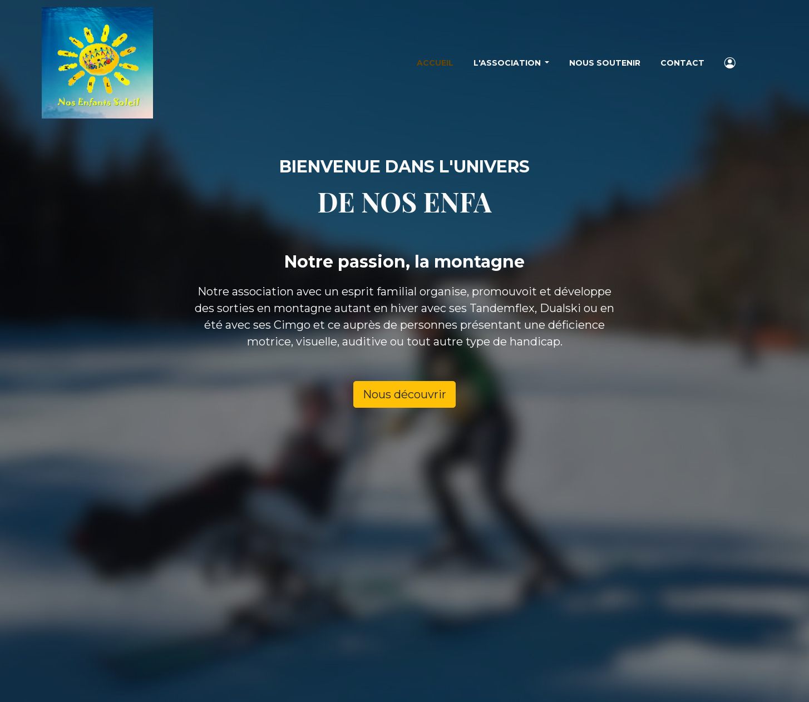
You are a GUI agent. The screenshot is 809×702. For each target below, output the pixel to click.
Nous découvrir (404, 394)
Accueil (435, 63)
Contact (682, 63)
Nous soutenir (604, 63)
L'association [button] (508, 63)
